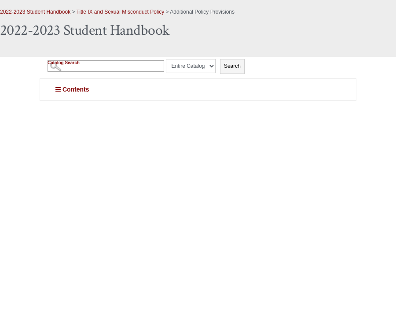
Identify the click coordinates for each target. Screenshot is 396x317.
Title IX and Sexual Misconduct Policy (121, 12)
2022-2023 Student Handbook (35, 12)
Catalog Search (64, 62)
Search (232, 66)
